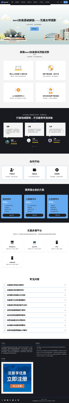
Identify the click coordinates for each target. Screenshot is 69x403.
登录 (61, 2)
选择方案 (11, 215)
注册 (66, 2)
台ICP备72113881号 (51, 400)
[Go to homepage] (5, 2)
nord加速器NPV (35, 400)
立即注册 (34, 28)
